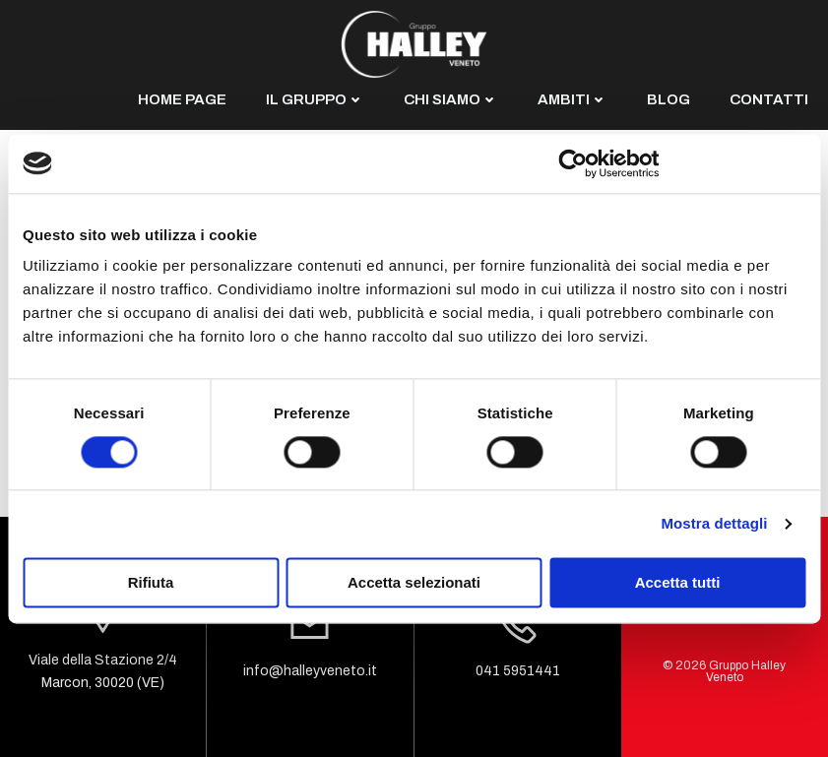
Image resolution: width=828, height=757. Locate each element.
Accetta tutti (678, 582)
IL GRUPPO (315, 99)
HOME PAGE (182, 99)
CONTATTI (769, 99)
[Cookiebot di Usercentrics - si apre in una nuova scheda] (573, 163)
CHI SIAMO (451, 99)
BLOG (668, 99)
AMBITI (572, 99)
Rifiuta (151, 582)
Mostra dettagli (714, 523)
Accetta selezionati (414, 582)
